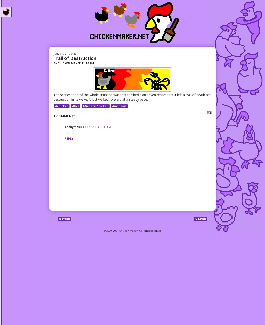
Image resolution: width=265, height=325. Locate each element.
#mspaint (119, 106)
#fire (75, 106)
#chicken (62, 106)
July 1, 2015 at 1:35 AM (97, 127)
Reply (69, 139)
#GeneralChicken (95, 106)
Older (200, 219)
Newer (64, 219)
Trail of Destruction (75, 58)
